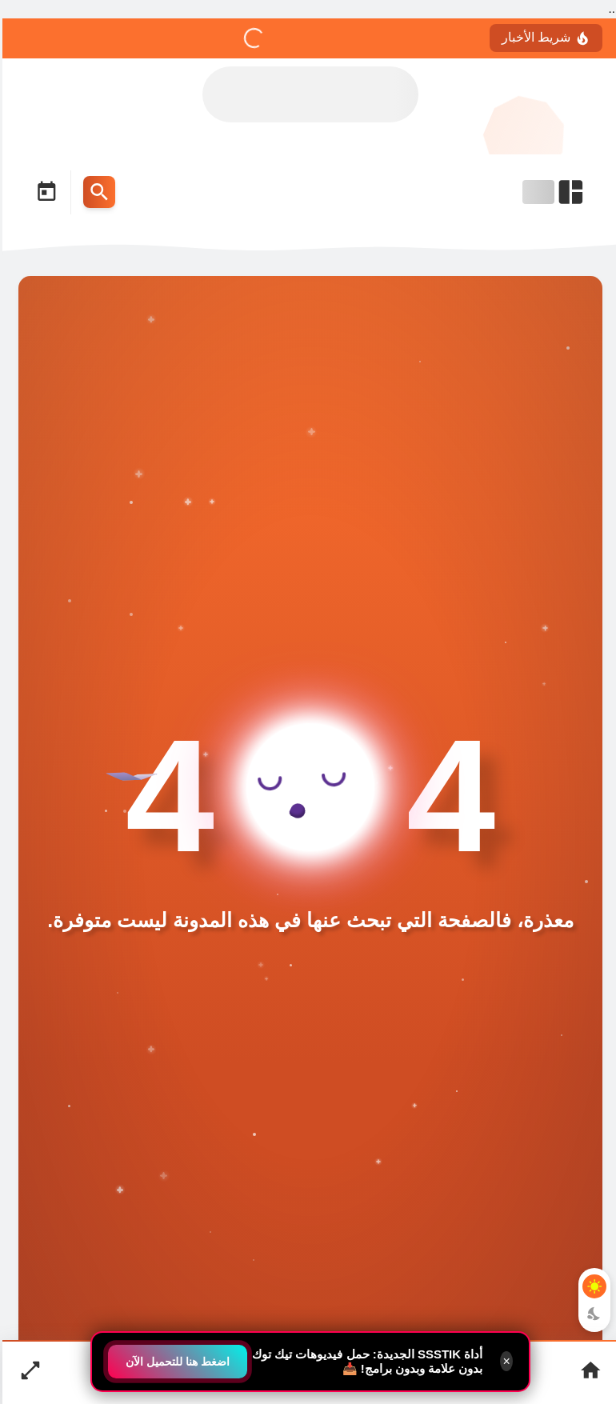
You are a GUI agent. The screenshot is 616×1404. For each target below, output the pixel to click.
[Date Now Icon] (44, 192)
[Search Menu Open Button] (97, 192)
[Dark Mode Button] (592, 1314)
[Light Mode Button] (592, 1286)
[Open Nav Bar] (552, 192)
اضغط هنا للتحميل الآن (175, 1361)
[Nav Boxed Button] (28, 1372)
